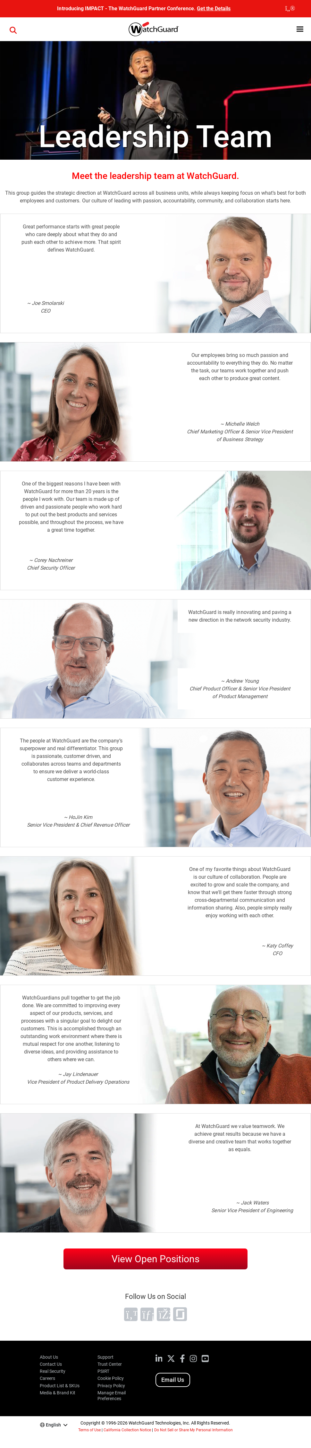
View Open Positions (155, 1259)
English (53, 1424)
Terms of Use (89, 1430)
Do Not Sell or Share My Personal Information (193, 1430)
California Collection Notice (127, 1430)
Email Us (172, 1379)
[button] (300, 29)
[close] (290, 9)
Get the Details (214, 8)
